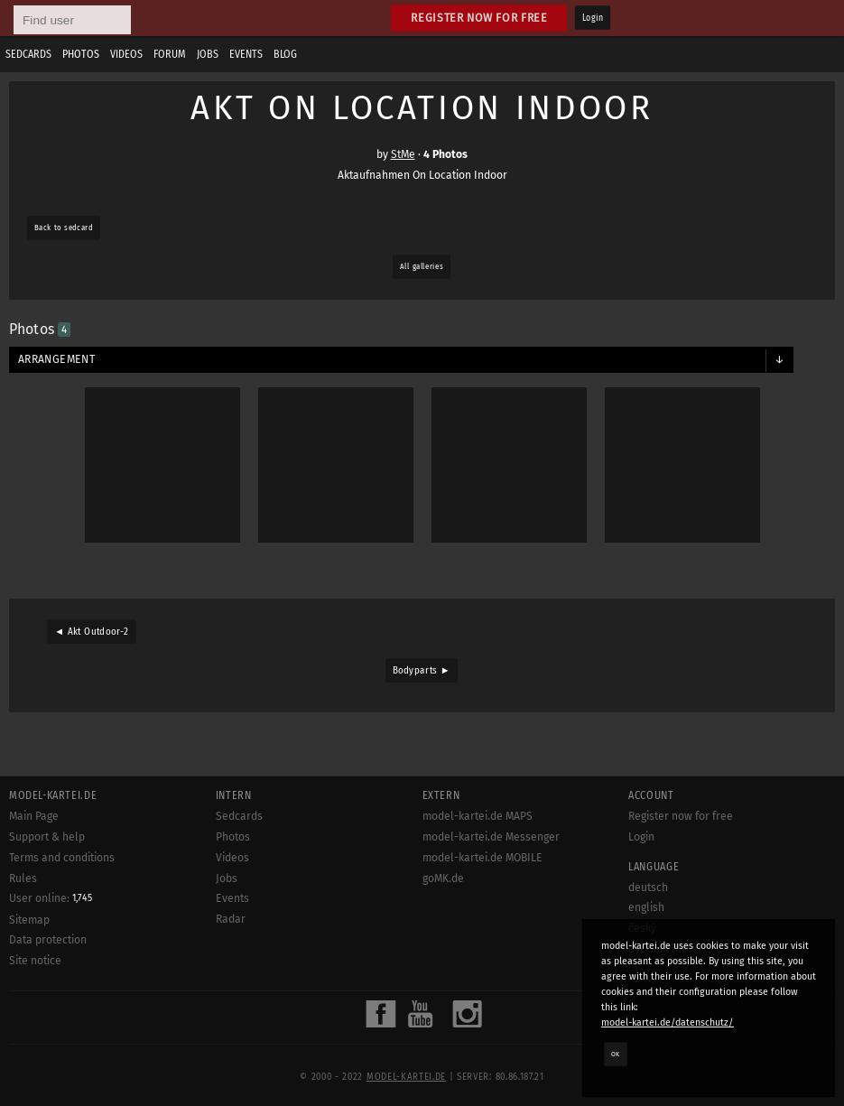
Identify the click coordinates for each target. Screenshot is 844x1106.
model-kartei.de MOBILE (482, 857)
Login (592, 18)
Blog (285, 54)
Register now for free (479, 17)
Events (246, 54)
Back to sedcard (63, 227)
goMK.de (443, 878)
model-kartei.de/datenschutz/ (667, 1022)
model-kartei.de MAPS (477, 816)
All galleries (421, 266)
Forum (169, 54)
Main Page (34, 816)
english (646, 907)
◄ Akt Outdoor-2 (91, 632)
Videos (126, 54)
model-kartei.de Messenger (491, 837)
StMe (403, 154)
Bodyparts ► (421, 671)
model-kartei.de (406, 1077)
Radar (231, 919)
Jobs (207, 54)
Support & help (47, 837)
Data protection (48, 940)
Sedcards (28, 54)
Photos (80, 54)
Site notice (35, 960)
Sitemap (29, 920)
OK (615, 1053)
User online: (50, 898)
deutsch (648, 887)
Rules (23, 878)
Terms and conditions (62, 857)
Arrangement (56, 359)
